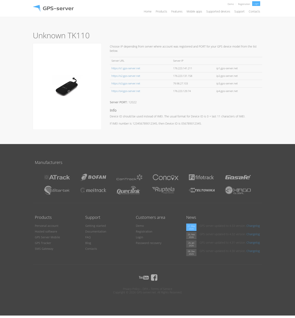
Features (177, 11)
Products (161, 11)
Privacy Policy (131, 289)
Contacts (254, 11)
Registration (244, 4)
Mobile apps (194, 11)
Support (239, 11)
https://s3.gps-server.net (125, 83)
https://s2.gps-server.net (125, 76)
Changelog (253, 226)
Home (148, 11)
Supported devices (218, 11)
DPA (145, 289)
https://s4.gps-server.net (125, 91)
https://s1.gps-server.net (125, 68)
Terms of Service (161, 289)
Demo (231, 4)
